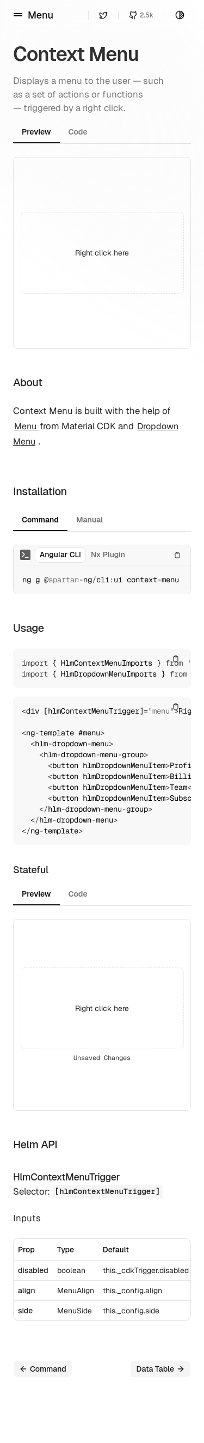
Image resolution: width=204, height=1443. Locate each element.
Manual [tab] (89, 520)
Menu (26, 426)
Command (42, 1369)
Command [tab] (40, 520)
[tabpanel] (102, 253)
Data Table (160, 1369)
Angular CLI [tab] (60, 554)
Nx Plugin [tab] (108, 554)
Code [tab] (78, 132)
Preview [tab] (36, 132)
